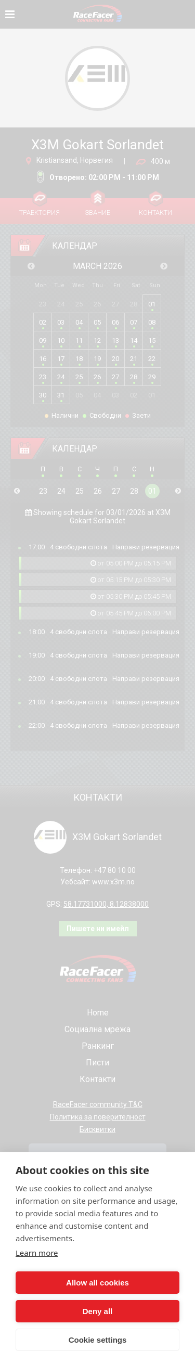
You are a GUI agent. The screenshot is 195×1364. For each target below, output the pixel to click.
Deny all (98, 1311)
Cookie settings (98, 1339)
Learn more (37, 1252)
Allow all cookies (97, 1282)
